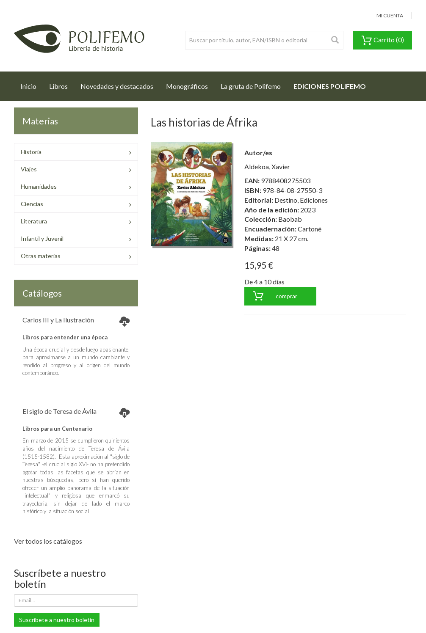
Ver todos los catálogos (48, 541)
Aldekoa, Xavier (267, 166)
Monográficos (187, 86)
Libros (58, 86)
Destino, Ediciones (301, 200)
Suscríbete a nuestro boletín (56, 619)
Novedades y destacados (116, 86)
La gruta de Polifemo (251, 86)
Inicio (31, 83)
